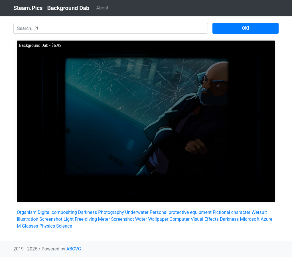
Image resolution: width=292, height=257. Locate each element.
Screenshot (50, 219)
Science (64, 226)
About (102, 8)
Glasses (30, 226)
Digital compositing (57, 212)
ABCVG (73, 249)
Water (141, 219)
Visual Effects (205, 219)
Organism (26, 212)
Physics (47, 226)
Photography (111, 212)
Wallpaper (158, 219)
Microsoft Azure (256, 219)
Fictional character (231, 212)
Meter (104, 219)
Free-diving (86, 219)
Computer (179, 219)
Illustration (27, 219)
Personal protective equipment (181, 212)
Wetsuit (259, 212)
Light (69, 219)
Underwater (137, 212)
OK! (245, 28)
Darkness (87, 212)
